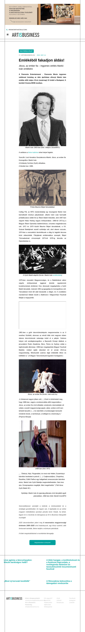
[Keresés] (7, 29)
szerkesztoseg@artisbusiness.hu (35, 600)
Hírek (58, 598)
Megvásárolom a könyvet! (42, 542)
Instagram (72, 600)
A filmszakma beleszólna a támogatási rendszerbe (59, 582)
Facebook (72, 598)
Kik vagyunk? (48, 598)
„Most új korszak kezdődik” (17, 581)
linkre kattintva (33, 152)
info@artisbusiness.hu (32, 607)
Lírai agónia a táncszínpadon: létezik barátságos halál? (18, 561)
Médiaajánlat (48, 607)
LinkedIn (72, 602)
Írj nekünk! (47, 600)
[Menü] (7, 34)
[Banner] (42, 12)
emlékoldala (57, 275)
